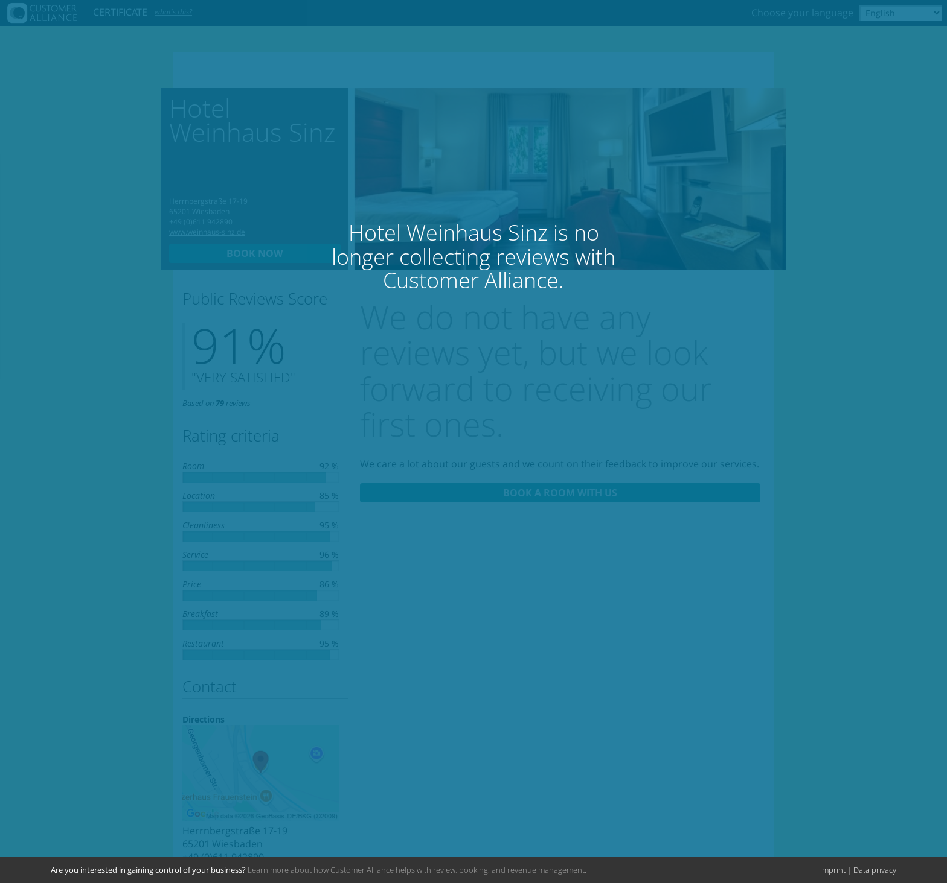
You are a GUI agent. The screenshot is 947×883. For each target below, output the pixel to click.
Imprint (833, 869)
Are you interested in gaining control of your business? (148, 869)
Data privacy (874, 869)
